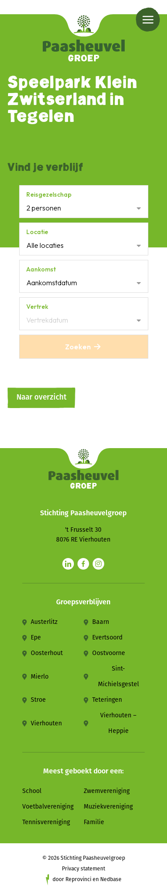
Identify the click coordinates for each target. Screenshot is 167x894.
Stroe (38, 700)
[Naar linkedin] (68, 564)
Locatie (37, 232)
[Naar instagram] (98, 564)
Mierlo (40, 676)
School (31, 791)
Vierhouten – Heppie (118, 723)
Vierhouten (46, 723)
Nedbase (111, 879)
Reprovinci (78, 879)
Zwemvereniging (107, 791)
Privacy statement (83, 869)
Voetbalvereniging (47, 806)
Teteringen (107, 700)
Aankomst (41, 269)
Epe (36, 637)
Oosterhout (47, 653)
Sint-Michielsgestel (118, 676)
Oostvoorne (108, 653)
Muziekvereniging (108, 806)
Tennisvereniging (46, 822)
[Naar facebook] (83, 564)
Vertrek (37, 307)
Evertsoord (107, 637)
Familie (94, 822)
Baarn (100, 622)
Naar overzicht (41, 397)
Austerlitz (44, 622)
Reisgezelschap (49, 194)
